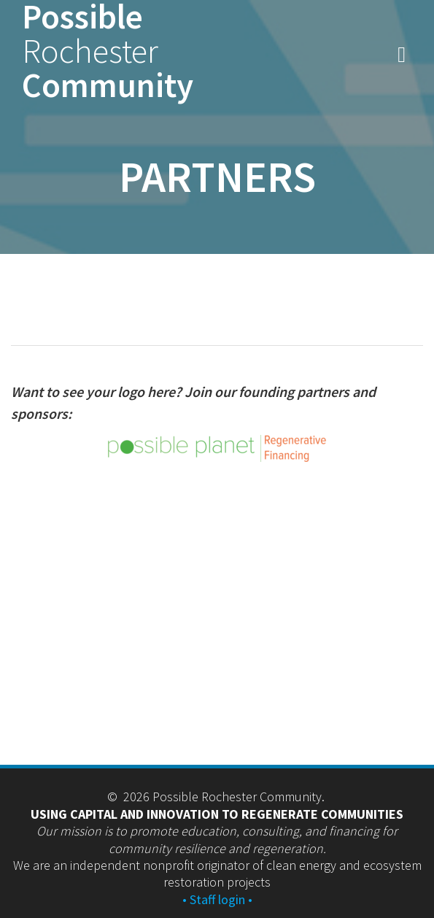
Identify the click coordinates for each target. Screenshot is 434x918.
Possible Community (107, 51)
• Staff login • (217, 899)
